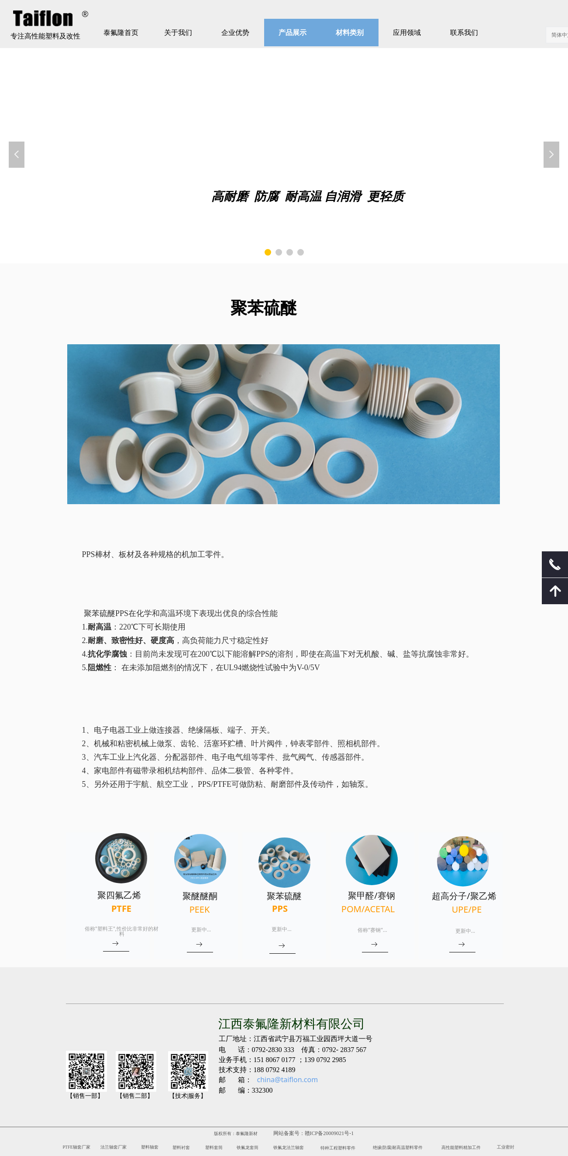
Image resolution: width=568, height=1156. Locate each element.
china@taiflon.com (287, 1079)
